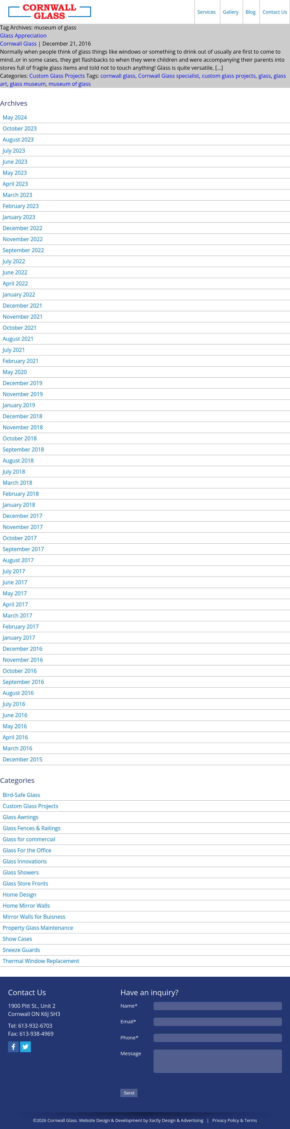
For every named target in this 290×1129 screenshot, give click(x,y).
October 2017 (20, 538)
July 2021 (14, 350)
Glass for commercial (29, 839)
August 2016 (18, 693)
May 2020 (15, 372)
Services (206, 12)
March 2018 (17, 482)
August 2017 (18, 560)
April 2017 (15, 604)
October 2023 (20, 128)
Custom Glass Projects (57, 75)
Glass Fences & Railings (31, 828)
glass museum (28, 84)
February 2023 (21, 206)
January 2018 (19, 504)
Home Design (19, 894)
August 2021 (18, 338)
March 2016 (17, 748)
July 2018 (14, 471)
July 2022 (14, 261)
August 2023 (18, 139)
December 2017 (22, 516)
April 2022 (15, 283)
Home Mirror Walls (26, 905)
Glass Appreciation (23, 35)
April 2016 (15, 737)
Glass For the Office (27, 850)
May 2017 (15, 593)
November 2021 (23, 316)
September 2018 (23, 449)
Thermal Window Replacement (41, 961)
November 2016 (23, 659)
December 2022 (22, 228)
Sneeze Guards (21, 950)
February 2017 (21, 626)
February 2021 (21, 361)
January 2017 (19, 637)
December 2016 (22, 648)
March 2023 (17, 195)
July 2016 (14, 704)
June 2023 (15, 161)
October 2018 (20, 438)
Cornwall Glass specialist (168, 75)
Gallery (231, 12)
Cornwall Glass (18, 43)
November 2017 (23, 527)
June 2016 (15, 715)
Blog (250, 12)
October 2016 (20, 671)
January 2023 (19, 217)
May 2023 (15, 172)
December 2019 (22, 383)
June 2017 (15, 582)
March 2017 (17, 615)
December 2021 (22, 305)
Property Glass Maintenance (38, 927)
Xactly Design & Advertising (176, 1120)
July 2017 (14, 571)
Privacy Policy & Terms (234, 1120)
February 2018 (21, 493)
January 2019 (19, 405)
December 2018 (22, 416)
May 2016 (15, 726)
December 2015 (22, 759)
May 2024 (15, 117)
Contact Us (275, 12)
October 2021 (20, 327)
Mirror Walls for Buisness (34, 916)
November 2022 (23, 239)
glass (264, 75)
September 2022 (23, 250)
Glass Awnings (20, 817)
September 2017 (23, 549)
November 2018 (23, 427)
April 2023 (15, 183)
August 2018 (18, 460)
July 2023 (14, 150)
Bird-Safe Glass (21, 795)
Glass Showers (21, 872)
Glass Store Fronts (25, 883)
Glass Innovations (25, 861)
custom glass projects (228, 75)
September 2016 (23, 682)
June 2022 (15, 272)
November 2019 (23, 394)
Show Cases (17, 939)
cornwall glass (118, 75)
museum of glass (70, 84)
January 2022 (19, 294)
